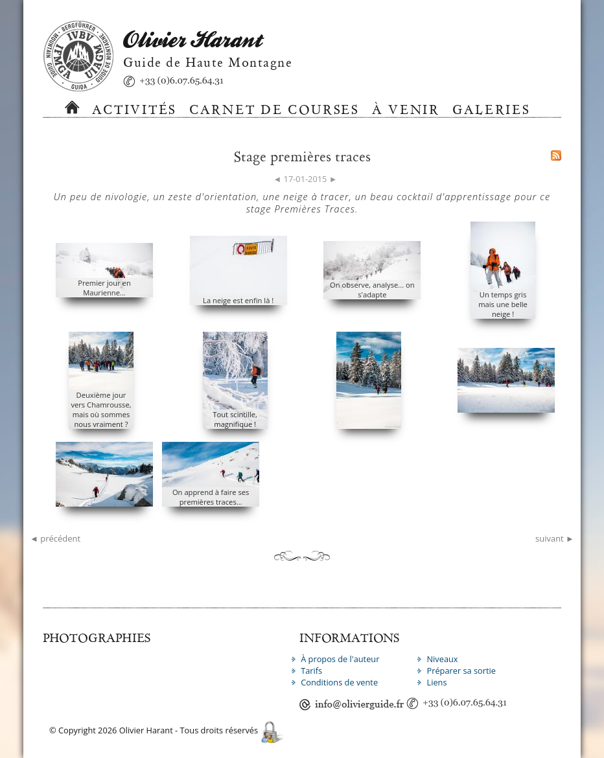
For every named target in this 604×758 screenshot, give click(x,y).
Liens (436, 682)
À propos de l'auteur (340, 659)
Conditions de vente (339, 682)
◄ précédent (55, 538)
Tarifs (311, 670)
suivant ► (554, 538)
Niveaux (442, 659)
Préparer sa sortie (461, 670)
